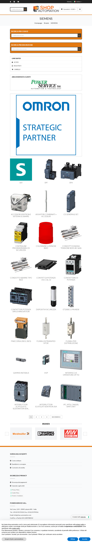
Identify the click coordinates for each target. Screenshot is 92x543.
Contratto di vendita (18, 468)
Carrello (16, 69)
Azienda (69, 1)
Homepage (38, 23)
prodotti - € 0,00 (68, 9)
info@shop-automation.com (22, 515)
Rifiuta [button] (73, 539)
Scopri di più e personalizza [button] (14, 539)
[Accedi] (11, 2)
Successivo (56, 417)
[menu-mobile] (80, 9)
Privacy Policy (16, 489)
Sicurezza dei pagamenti (19, 482)
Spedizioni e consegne (19, 464)
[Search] (25, 9)
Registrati (16, 66)
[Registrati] (15, 2)
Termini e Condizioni (17, 495)
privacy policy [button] (80, 524)
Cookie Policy (15, 492)
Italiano (78, 1)
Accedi (15, 62)
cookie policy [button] (16, 528)
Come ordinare (16, 460)
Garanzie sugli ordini (18, 486)
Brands (46, 23)
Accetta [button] (84, 539)
